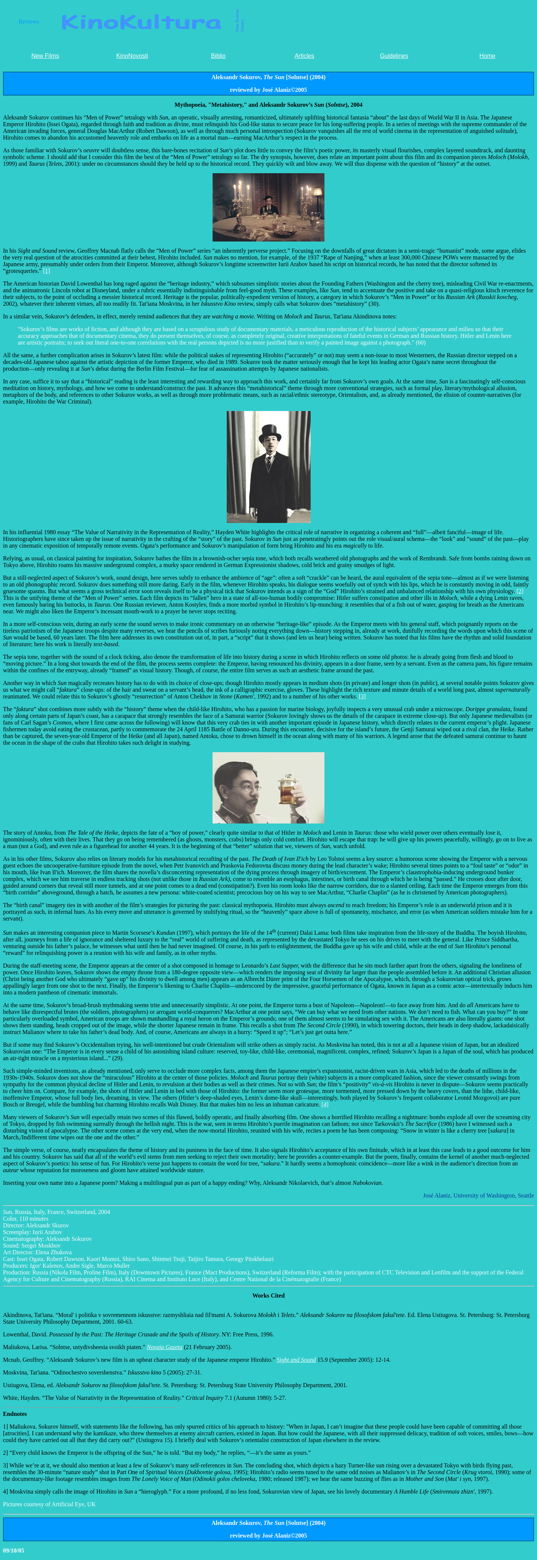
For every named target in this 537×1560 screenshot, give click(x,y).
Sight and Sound (296, 1360)
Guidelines (394, 56)
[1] (46, 271)
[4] (325, 1104)
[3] (362, 696)
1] (6, 1426)
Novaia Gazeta (165, 1347)
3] (6, 1465)
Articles (304, 56)
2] (6, 1453)
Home (488, 56)
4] (5, 1491)
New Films (45, 56)
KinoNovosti (132, 56)
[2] (520, 591)
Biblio (218, 56)
